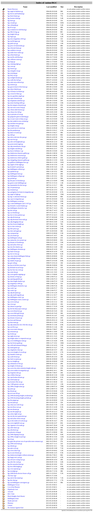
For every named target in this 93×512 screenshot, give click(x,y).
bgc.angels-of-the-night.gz (16, 164)
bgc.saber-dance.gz (13, 427)
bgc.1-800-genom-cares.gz (16, 384)
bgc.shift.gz (11, 135)
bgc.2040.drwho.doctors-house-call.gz (19, 473)
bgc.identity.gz (12, 446)
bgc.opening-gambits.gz (15, 279)
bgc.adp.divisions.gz (14, 217)
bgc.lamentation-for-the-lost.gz (17, 185)
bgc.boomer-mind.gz (14, 18)
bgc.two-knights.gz (13, 361)
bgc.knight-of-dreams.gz (15, 366)
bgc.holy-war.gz (12, 75)
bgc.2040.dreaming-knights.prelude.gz (19, 398)
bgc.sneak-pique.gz (13, 379)
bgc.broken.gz (12, 334)
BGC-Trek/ (11, 494)
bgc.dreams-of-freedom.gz (16, 242)
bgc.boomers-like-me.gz (15, 382)
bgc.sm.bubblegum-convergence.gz (18, 482)
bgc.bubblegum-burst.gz (15, 174)
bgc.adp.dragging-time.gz (15, 222)
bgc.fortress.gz (12, 68)
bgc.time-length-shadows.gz (16, 281)
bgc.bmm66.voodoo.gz (15, 354)
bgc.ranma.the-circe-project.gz (17, 240)
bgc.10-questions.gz (14, 187)
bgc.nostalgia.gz (13, 471)
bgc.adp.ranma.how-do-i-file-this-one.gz (20, 325)
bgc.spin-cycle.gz (13, 448)
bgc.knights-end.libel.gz (15, 148)
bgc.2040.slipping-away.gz (16, 434)
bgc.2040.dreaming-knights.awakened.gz (20, 395)
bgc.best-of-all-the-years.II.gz (17, 265)
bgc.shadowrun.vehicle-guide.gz (17, 158)
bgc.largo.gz (11, 62)
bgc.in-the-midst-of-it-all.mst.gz (17, 421)
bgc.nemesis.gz (12, 84)
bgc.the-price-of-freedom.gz (16, 180)
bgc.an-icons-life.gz (14, 393)
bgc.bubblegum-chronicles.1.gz (17, 208)
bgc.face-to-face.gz (13, 254)
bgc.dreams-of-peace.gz (15, 318)
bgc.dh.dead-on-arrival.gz (15, 267)
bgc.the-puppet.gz (13, 400)
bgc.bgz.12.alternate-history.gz (17, 196)
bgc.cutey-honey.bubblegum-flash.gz (19, 256)
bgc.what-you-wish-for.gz (15, 405)
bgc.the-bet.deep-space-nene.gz (17, 309)
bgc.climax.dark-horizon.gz (16, 110)
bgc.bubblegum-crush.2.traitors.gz (18, 299)
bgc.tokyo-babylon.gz (14, 89)
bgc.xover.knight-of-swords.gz (17, 352)
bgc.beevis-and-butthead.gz (16, 13)
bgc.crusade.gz (12, 23)
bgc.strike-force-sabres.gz (15, 52)
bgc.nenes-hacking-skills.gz (16, 103)
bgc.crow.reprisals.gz (14, 469)
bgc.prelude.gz (12, 178)
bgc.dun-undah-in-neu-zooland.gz (18, 121)
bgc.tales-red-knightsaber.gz (16, 142)
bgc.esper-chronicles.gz (15, 98)
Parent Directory (13, 9)
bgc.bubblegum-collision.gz (16, 169)
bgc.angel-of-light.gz (14, 194)
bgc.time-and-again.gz (14, 231)
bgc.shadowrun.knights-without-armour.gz (21, 455)
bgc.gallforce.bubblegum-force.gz (18, 162)
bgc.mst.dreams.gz (13, 409)
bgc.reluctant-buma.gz (14, 48)
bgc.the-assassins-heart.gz (15, 464)
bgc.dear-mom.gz (13, 322)
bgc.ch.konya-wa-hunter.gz (16, 91)
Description (78, 7)
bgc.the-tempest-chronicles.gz (17, 105)
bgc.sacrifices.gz (13, 327)
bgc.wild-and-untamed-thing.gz (17, 345)
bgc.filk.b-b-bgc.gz (13, 32)
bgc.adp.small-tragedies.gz (16, 295)
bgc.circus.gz (12, 304)
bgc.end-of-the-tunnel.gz (15, 478)
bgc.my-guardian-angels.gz (16, 96)
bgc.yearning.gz (12, 73)
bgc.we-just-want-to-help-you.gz (18, 119)
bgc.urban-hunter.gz (14, 55)
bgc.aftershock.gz (13, 430)
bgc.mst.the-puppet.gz (14, 411)
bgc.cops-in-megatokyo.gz (16, 199)
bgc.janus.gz (11, 389)
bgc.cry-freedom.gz (14, 212)
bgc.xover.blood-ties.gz (15, 311)
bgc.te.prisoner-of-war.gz (15, 114)
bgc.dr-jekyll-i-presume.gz (16, 167)
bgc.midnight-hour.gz (14, 258)
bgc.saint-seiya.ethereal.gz (16, 82)
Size (61, 7)
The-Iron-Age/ (12, 475)
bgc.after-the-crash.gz (14, 462)
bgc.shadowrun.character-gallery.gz (18, 153)
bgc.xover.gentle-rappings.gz (16, 274)
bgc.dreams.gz (12, 391)
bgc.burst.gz (11, 20)
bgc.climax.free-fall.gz (14, 112)
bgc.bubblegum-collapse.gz (16, 176)
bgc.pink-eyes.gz (13, 43)
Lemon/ (10, 505)
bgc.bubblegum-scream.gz (16, 201)
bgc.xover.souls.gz (13, 302)
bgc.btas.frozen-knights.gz (16, 224)
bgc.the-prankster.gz (14, 130)
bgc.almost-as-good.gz (14, 306)
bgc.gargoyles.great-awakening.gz (18, 116)
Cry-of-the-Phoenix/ (14, 487)
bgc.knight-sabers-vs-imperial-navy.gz (19, 338)
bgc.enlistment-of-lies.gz (15, 363)
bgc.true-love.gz (13, 139)
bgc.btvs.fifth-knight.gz (15, 466)
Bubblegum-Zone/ (13, 498)
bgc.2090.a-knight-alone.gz (16, 386)
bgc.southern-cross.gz (14, 50)
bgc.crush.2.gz (12, 290)
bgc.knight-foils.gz (13, 34)
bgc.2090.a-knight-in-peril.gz (17, 437)
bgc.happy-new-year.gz (15, 457)
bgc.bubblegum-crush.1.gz (16, 297)
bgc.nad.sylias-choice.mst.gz (16, 418)
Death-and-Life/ (12, 501)
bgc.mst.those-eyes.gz (14, 407)
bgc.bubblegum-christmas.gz (16, 249)
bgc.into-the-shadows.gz (15, 247)
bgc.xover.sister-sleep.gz (15, 329)
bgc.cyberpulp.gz (13, 25)
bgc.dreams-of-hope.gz (15, 276)
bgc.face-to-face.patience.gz (16, 215)
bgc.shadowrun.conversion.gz (17, 155)
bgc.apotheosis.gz (13, 171)
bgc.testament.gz (13, 190)
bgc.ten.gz (11, 439)
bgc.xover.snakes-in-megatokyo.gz (18, 370)
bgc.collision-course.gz (15, 59)
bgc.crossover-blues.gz (15, 94)
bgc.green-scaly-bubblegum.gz (17, 183)
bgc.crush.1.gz (12, 288)
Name (25, 7)
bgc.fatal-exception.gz (14, 359)
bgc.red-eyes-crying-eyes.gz (16, 459)
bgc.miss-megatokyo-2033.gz (17, 39)
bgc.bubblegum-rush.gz (15, 238)
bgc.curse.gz (11, 66)
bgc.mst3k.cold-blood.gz (15, 57)
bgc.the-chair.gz (12, 480)
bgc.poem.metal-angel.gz (15, 144)
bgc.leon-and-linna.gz (14, 320)
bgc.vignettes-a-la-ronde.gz (16, 425)
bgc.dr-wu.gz (12, 27)
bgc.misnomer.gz (13, 331)
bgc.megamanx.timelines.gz (16, 100)
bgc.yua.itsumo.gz (13, 235)
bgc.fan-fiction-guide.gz (15, 343)
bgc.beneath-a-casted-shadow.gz (17, 206)
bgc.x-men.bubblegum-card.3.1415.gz (19, 203)
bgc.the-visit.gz (12, 210)
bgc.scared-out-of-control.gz (16, 128)
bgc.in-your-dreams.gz (14, 453)
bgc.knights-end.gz (13, 126)
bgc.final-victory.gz (14, 251)
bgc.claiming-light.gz (14, 64)
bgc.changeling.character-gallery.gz (18, 160)
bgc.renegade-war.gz (14, 71)
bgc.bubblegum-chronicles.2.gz (17, 286)
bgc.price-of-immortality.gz (16, 46)
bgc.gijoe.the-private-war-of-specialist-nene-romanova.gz (25, 441)
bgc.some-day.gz (13, 272)
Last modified (51, 7)
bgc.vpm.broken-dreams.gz (16, 377)
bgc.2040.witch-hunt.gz (15, 443)
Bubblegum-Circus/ (14, 485)
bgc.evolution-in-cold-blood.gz (17, 29)
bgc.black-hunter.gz (14, 16)
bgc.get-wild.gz (12, 263)
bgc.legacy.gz (12, 36)
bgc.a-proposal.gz (13, 233)
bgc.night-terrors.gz (14, 336)
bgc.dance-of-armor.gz (14, 132)
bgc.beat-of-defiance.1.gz (15, 151)
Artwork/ (10, 491)
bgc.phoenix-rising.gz (14, 432)
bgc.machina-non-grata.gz (16, 123)
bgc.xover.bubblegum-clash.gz (17, 341)
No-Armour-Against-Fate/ (16, 507)
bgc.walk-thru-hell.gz (14, 80)
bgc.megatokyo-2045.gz (15, 283)
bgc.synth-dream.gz (14, 357)
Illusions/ (10, 503)
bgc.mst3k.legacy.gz (14, 41)
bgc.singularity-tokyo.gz (15, 350)
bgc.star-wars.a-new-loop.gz (16, 107)
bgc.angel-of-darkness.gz (15, 11)
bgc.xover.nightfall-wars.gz (16, 423)
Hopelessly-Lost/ (13, 489)
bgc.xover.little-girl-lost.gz (16, 313)
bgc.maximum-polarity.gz (15, 315)
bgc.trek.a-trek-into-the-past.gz (17, 137)
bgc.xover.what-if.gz (14, 450)
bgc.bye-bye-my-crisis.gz (15, 270)
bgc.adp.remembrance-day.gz (17, 146)
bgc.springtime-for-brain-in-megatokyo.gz (20, 192)
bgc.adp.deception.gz (14, 292)
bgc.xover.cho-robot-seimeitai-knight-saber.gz (22, 368)
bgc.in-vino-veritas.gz (14, 226)
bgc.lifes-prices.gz (13, 228)
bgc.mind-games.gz (14, 347)
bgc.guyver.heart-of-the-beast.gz (17, 87)
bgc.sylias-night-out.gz (15, 414)
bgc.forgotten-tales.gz (14, 373)
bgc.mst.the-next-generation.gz (17, 416)
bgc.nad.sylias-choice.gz (15, 244)
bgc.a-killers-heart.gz (14, 375)
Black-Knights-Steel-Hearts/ (16, 496)
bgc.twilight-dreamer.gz (15, 78)
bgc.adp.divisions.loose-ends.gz (17, 219)
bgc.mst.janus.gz (13, 402)
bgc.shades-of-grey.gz (14, 260)
